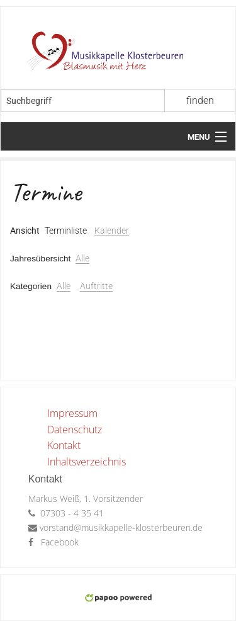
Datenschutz (74, 429)
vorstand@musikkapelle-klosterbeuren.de (121, 527)
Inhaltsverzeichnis (86, 462)
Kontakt (64, 445)
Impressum (72, 413)
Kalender (111, 230)
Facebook (60, 542)
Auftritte (96, 286)
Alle (82, 258)
